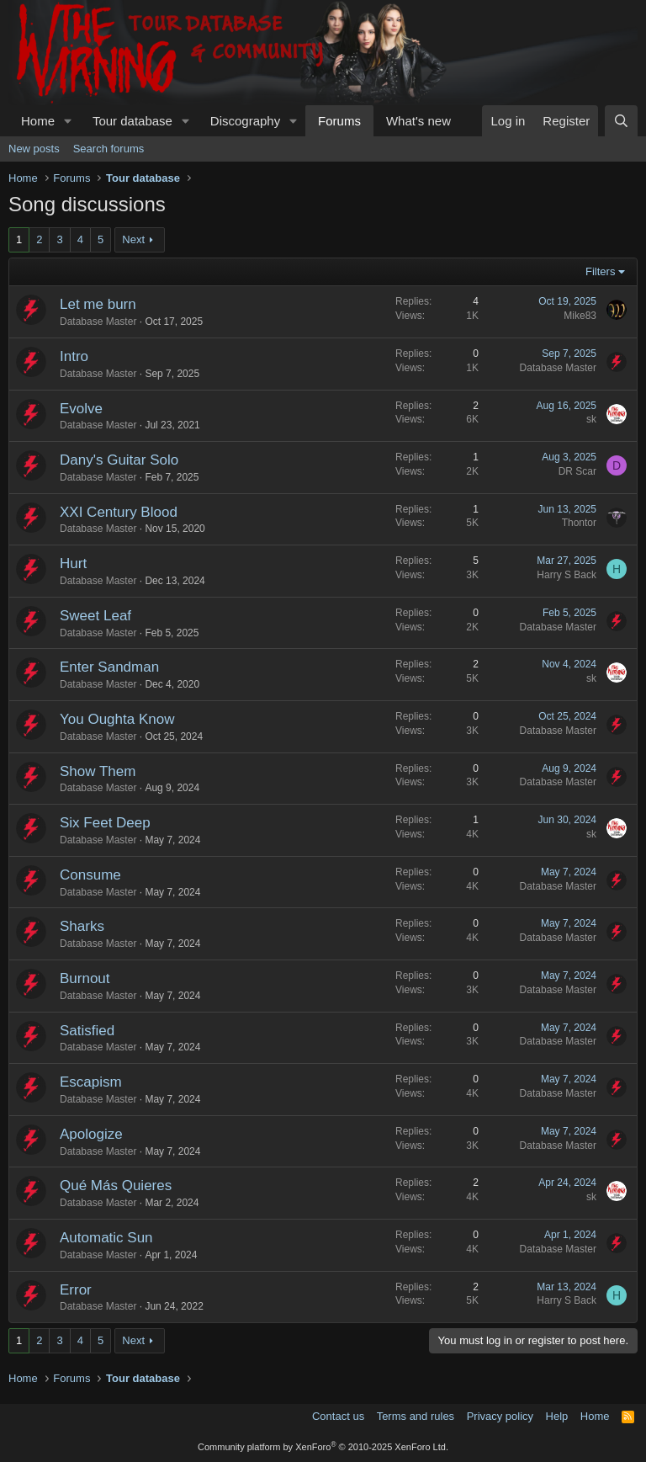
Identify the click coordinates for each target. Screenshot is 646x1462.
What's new (418, 121)
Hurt (73, 564)
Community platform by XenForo (323, 1447)
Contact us (338, 1416)
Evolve (81, 409)
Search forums (109, 148)
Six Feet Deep (105, 823)
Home (38, 121)
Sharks (82, 926)
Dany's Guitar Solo (119, 460)
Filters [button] (600, 271)
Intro (74, 356)
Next (133, 239)
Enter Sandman (109, 667)
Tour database (132, 121)
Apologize (91, 1134)
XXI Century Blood (118, 512)
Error (76, 1290)
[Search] (621, 120)
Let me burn (98, 304)
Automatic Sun (106, 1238)
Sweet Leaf (95, 616)
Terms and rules (415, 1416)
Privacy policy (500, 1416)
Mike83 (580, 316)
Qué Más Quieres (116, 1186)
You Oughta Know (117, 719)
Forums (339, 121)
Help (557, 1416)
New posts (34, 148)
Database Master (98, 321)
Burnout (85, 978)
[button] (68, 120)
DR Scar (577, 471)
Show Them (97, 771)
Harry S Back (566, 575)
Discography (245, 121)
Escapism (91, 1082)
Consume (90, 875)
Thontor (579, 523)
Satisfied (87, 1031)
